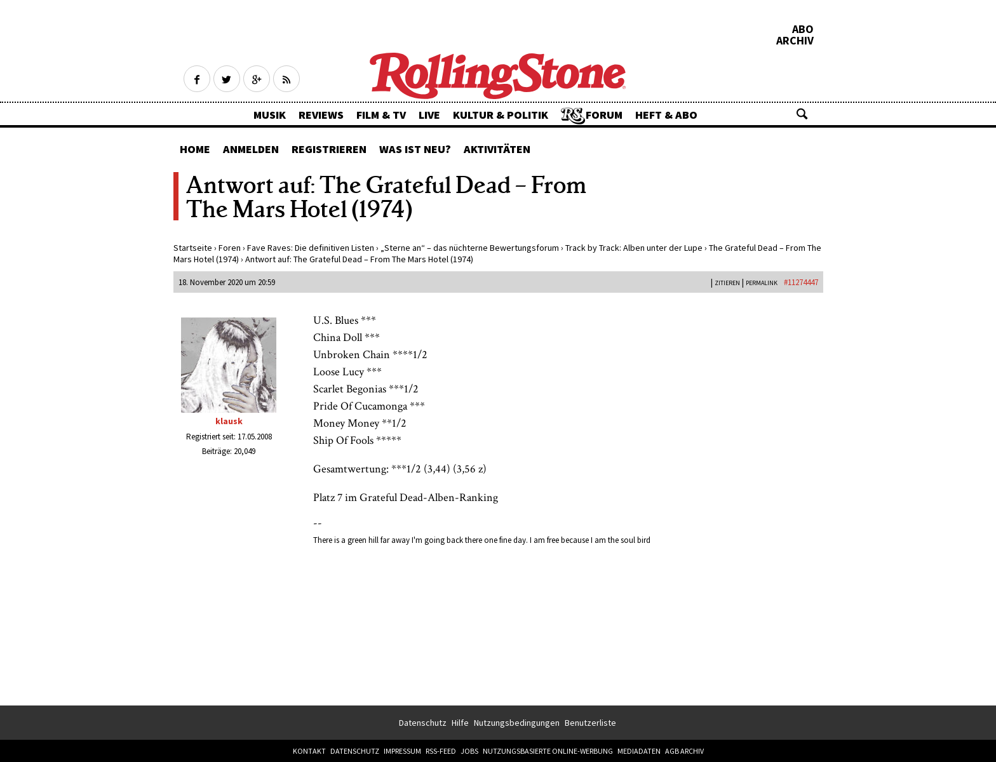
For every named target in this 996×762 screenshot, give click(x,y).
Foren (230, 247)
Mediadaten (639, 751)
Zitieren (727, 283)
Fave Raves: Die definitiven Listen (310, 247)
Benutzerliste (590, 722)
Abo (803, 29)
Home (195, 149)
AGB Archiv (684, 751)
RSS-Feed (441, 751)
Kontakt (309, 751)
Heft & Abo (666, 114)
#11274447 (801, 282)
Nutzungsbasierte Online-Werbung (548, 751)
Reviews (321, 114)
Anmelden (251, 149)
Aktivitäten (497, 149)
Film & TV (381, 114)
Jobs (469, 751)
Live (429, 114)
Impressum (402, 751)
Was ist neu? (415, 149)
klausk (229, 421)
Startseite (192, 247)
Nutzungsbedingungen (517, 722)
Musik (269, 114)
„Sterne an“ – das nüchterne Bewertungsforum (469, 247)
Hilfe (460, 722)
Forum (604, 114)
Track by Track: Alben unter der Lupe (634, 247)
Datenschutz (423, 722)
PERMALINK (761, 283)
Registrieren (329, 149)
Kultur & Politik (500, 114)
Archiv (795, 40)
